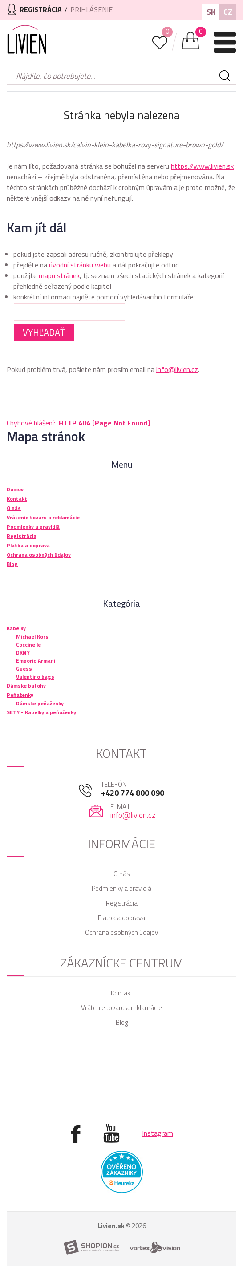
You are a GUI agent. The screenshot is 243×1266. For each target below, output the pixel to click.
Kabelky (16, 628)
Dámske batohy (26, 685)
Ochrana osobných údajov (121, 932)
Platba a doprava (121, 918)
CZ (227, 12)
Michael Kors (32, 636)
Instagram (157, 1133)
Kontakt (122, 993)
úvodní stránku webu (80, 264)
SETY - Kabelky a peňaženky (41, 712)
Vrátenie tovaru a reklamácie (121, 1008)
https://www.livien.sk (202, 166)
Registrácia (122, 903)
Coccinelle (28, 644)
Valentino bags (35, 676)
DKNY (23, 652)
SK (211, 12)
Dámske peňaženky (40, 703)
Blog (122, 1022)
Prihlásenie (91, 9)
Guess (24, 668)
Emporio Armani (35, 660)
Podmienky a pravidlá (121, 888)
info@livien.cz (177, 369)
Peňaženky (20, 695)
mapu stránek (59, 275)
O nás (121, 874)
